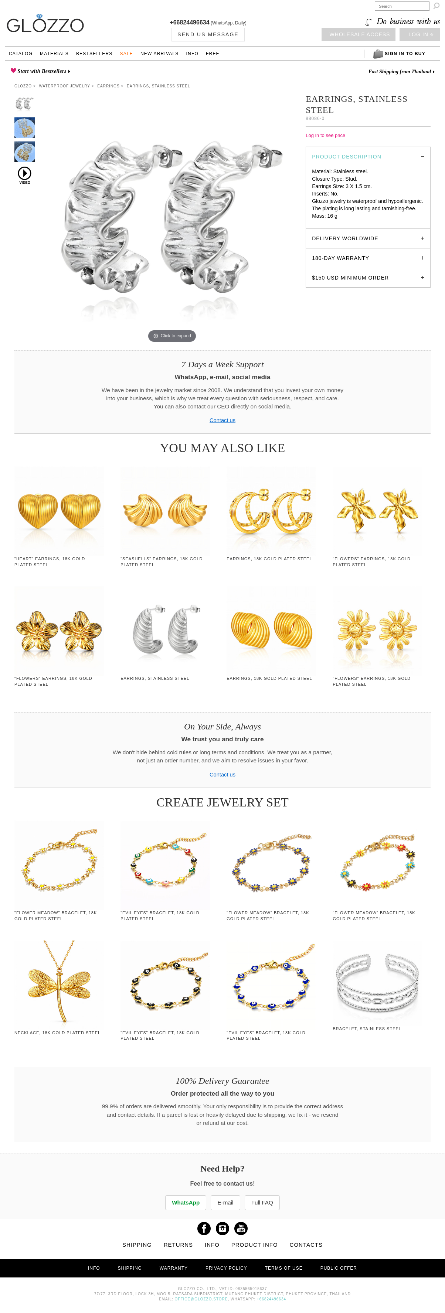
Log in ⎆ (420, 34)
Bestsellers (94, 53)
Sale (126, 53)
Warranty (174, 1268)
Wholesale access (360, 34)
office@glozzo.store (201, 1299)
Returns (178, 1245)
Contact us (222, 420)
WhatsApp (185, 1202)
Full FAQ (263, 1202)
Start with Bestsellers (41, 71)
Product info (254, 1245)
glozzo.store (326, 223)
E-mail (225, 1202)
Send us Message (207, 34)
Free (213, 53)
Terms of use (284, 1268)
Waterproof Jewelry (64, 86)
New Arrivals (159, 53)
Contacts (306, 1245)
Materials (54, 53)
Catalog (21, 53)
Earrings (108, 86)
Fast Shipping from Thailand (399, 71)
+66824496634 (189, 22)
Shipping (137, 1245)
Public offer (338, 1268)
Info (192, 53)
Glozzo (23, 86)
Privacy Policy (226, 1268)
